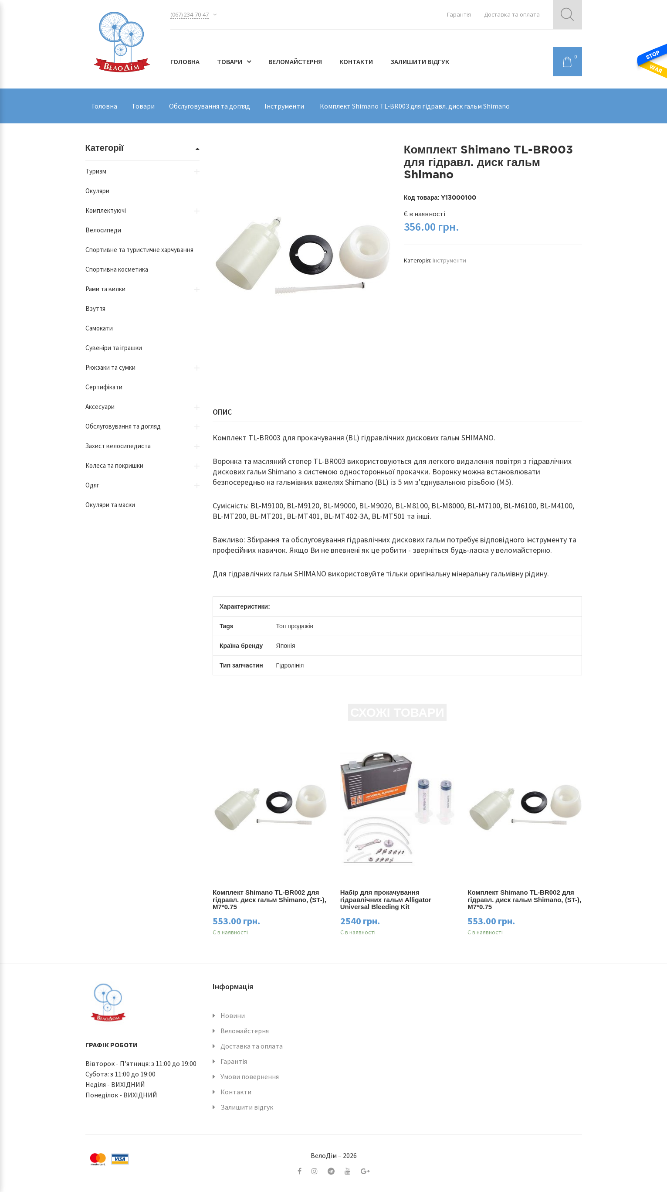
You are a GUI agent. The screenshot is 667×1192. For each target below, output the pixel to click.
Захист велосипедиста (118, 446)
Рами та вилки (105, 289)
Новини (232, 1015)
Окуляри (97, 191)
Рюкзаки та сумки (110, 367)
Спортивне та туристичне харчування (139, 249)
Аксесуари (100, 406)
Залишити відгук (419, 61)
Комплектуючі (105, 210)
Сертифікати (103, 387)
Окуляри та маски (110, 505)
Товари (229, 61)
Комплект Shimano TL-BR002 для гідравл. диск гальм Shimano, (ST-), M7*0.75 (269, 899)
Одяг (92, 485)
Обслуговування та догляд (209, 106)
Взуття (95, 308)
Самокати (99, 328)
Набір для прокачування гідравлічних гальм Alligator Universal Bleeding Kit (385, 899)
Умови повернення (249, 1076)
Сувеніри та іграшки (113, 348)
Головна (185, 61)
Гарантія (459, 14)
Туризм (95, 171)
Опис (222, 412)
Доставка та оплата (512, 14)
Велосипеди (103, 230)
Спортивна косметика (116, 269)
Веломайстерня (295, 61)
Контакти (356, 61)
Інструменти (284, 106)
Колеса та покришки (114, 465)
